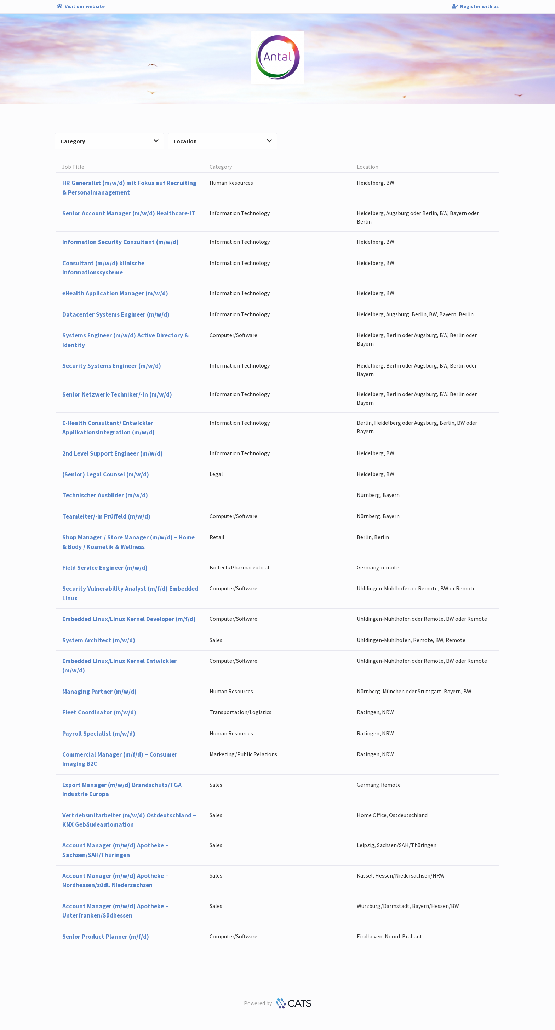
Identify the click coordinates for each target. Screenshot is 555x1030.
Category (110, 141)
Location (223, 141)
